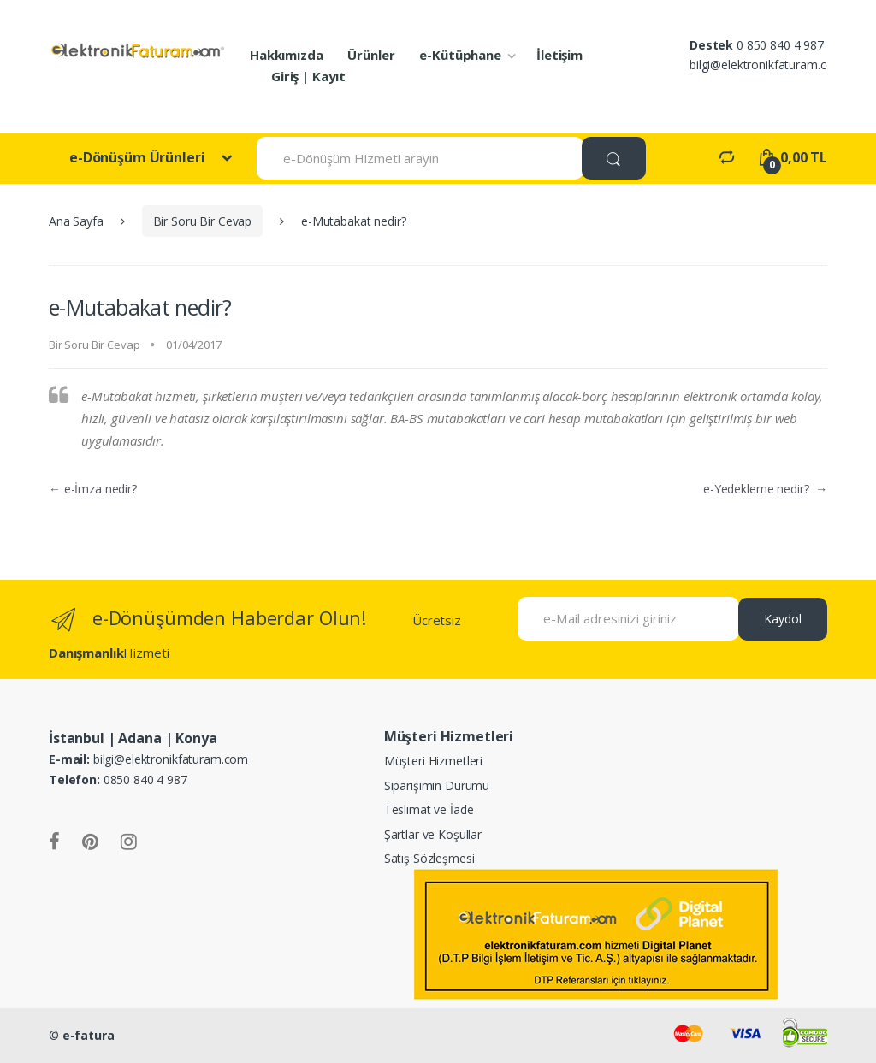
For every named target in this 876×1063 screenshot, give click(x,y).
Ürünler (370, 54)
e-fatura (88, 1035)
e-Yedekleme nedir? (765, 489)
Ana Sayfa (76, 221)
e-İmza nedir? (93, 489)
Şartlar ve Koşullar (433, 834)
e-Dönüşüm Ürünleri (138, 157)
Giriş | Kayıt (308, 76)
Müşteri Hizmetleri (433, 761)
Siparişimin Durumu (436, 785)
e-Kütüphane (459, 54)
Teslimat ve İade (429, 809)
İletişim (559, 54)
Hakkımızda (286, 54)
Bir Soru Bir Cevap (202, 221)
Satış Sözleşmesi (429, 858)
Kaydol (783, 619)
